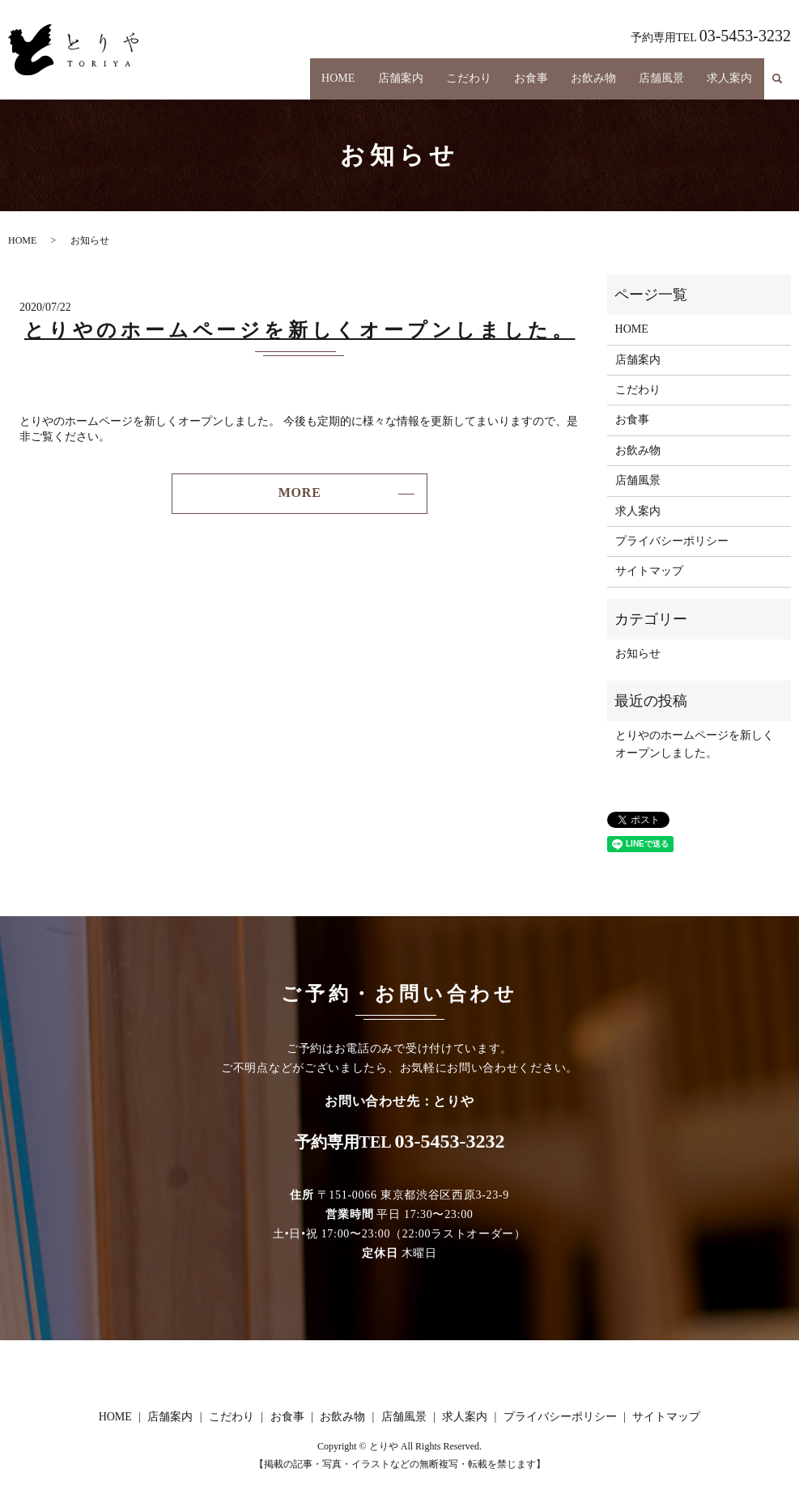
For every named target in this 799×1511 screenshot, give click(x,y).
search (777, 77)
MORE (299, 492)
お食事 (516, 77)
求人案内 (727, 77)
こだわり (448, 77)
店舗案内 (376, 77)
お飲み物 (582, 77)
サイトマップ (649, 571)
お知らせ (638, 653)
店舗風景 (655, 77)
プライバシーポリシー (672, 541)
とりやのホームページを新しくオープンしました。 (299, 330)
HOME (309, 77)
